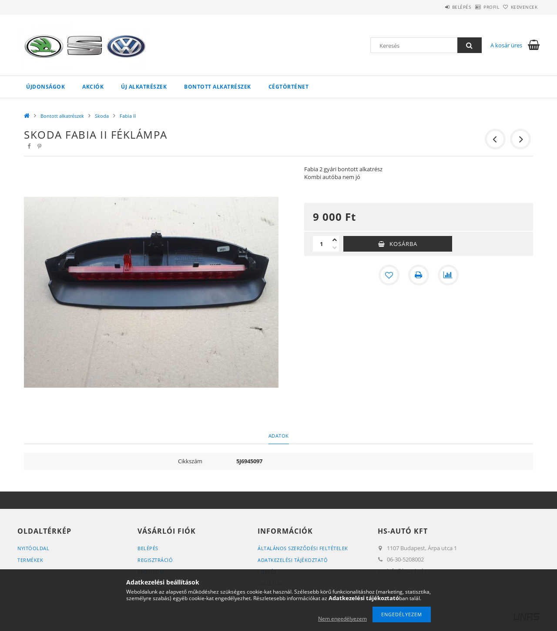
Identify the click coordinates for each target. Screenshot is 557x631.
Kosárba (403, 244)
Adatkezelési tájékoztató (293, 560)
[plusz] (334, 240)
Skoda (102, 116)
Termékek (30, 560)
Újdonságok (45, 86)
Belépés (439, 7)
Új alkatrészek (144, 86)
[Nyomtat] (418, 275)
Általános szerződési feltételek (303, 548)
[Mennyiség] (321, 244)
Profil (478, 7)
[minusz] (334, 248)
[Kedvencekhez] (389, 275)
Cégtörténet (288, 86)
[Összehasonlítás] (448, 275)
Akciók (93, 86)
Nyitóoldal (33, 548)
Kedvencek (520, 7)
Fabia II (128, 116)
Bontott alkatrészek (217, 86)
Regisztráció (155, 560)
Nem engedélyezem (342, 618)
